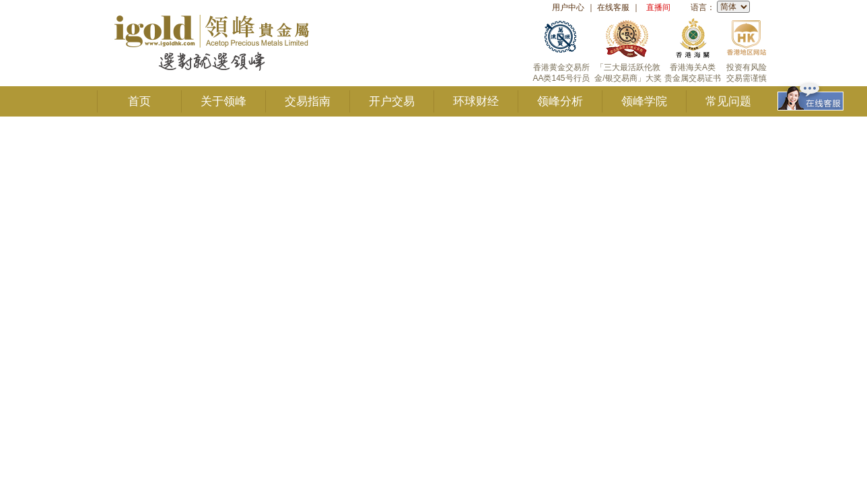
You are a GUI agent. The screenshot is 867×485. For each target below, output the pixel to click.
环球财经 (476, 101)
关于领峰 (223, 101)
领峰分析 (560, 101)
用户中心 (568, 7)
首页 (139, 101)
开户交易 (392, 101)
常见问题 (728, 101)
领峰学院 (644, 101)
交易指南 (308, 101)
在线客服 (613, 7)
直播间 (658, 7)
